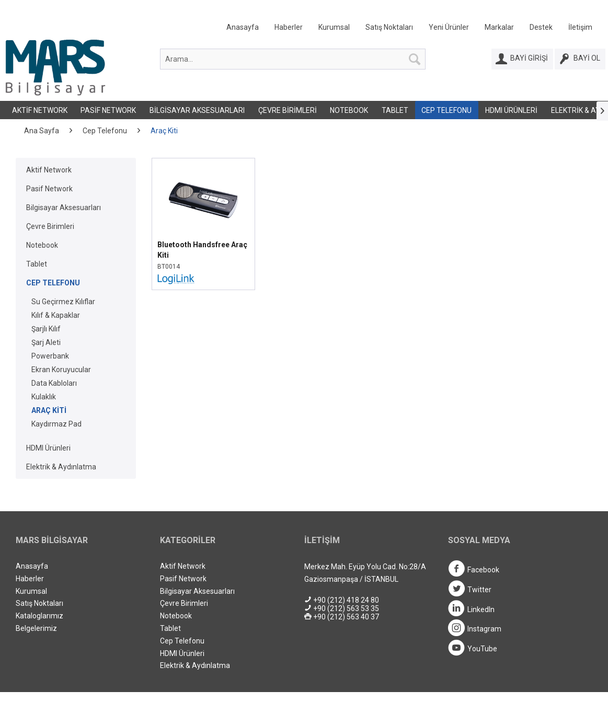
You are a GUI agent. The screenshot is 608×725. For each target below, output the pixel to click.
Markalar (499, 27)
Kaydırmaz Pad (56, 424)
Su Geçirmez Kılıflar (63, 301)
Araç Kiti (48, 410)
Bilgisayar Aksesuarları (197, 110)
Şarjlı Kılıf (46, 329)
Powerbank (50, 356)
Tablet (395, 110)
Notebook (349, 110)
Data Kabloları (54, 383)
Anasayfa (242, 27)
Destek (541, 27)
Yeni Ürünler (449, 27)
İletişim (580, 27)
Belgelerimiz (36, 628)
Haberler (288, 27)
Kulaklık (43, 397)
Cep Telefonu (446, 110)
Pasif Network (108, 110)
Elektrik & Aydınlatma (61, 467)
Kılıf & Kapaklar (55, 315)
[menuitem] (409, 29)
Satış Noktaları (389, 27)
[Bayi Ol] (580, 59)
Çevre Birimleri (287, 110)
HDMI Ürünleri (511, 110)
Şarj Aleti (46, 342)
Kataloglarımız (39, 616)
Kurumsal (334, 27)
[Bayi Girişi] (522, 59)
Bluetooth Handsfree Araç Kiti (202, 249)
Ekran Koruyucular (61, 369)
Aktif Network (39, 110)
